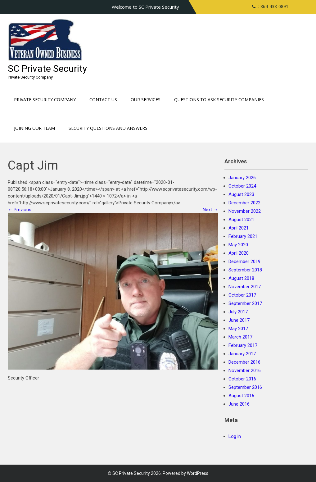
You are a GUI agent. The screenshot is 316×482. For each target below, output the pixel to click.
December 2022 (244, 203)
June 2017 (239, 320)
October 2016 (242, 379)
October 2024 (242, 186)
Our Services (145, 99)
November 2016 (244, 370)
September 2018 (245, 270)
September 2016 (245, 387)
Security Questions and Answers (108, 128)
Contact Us (103, 99)
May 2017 (238, 328)
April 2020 (238, 253)
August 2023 (241, 194)
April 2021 (238, 228)
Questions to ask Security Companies (219, 99)
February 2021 (242, 236)
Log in (234, 436)
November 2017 (244, 286)
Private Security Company (45, 99)
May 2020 (238, 245)
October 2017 (242, 295)
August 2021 (241, 219)
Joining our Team (34, 128)
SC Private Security (47, 68)
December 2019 (244, 261)
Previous (19, 209)
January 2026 (242, 177)
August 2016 (241, 395)
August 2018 (241, 278)
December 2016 (244, 362)
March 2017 (240, 337)
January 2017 (242, 354)
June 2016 (239, 404)
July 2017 (238, 312)
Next (210, 209)
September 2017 (245, 303)
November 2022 (244, 211)
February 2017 (242, 345)
